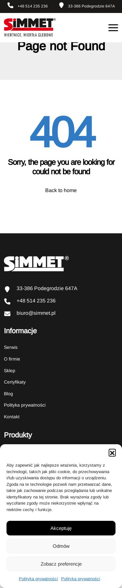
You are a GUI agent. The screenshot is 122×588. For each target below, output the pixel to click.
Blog (8, 393)
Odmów (61, 546)
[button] (112, 452)
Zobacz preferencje (61, 564)
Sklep (9, 370)
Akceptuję (61, 528)
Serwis (11, 347)
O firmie (12, 358)
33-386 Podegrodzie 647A (87, 5)
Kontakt (12, 416)
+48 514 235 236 (27, 5)
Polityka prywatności (38, 578)
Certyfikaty (15, 382)
